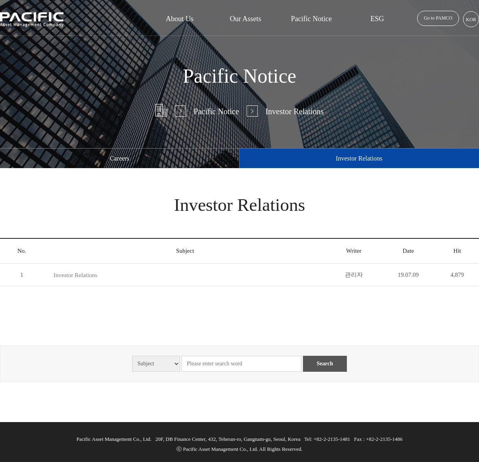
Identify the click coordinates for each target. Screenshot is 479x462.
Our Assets (245, 19)
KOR (471, 19)
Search (325, 364)
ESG (377, 19)
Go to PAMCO (438, 18)
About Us (180, 19)
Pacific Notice (311, 19)
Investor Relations (75, 275)
